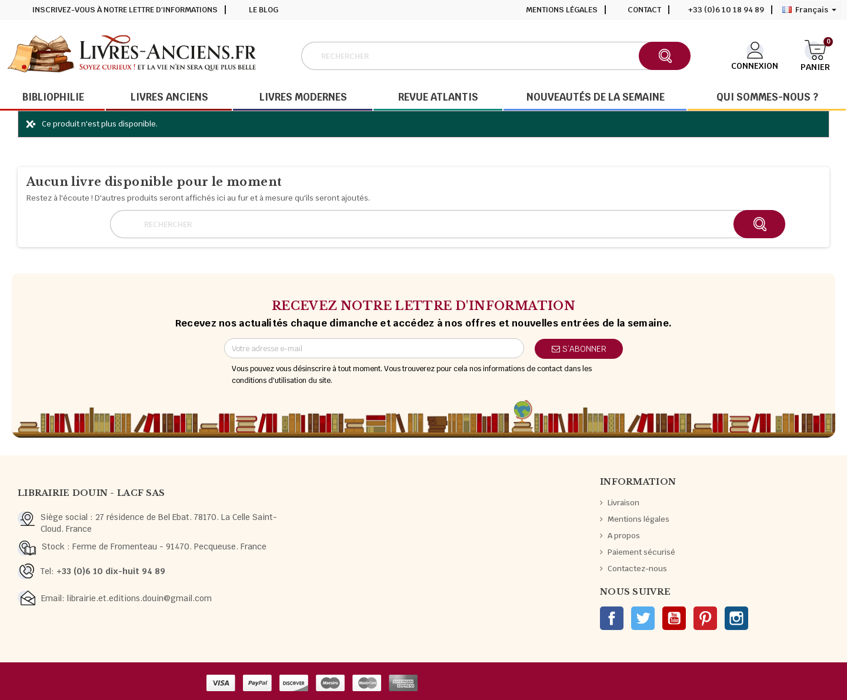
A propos (624, 536)
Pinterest (705, 618)
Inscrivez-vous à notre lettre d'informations (125, 10)
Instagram (736, 618)
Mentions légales (562, 10)
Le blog (263, 10)
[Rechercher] (496, 56)
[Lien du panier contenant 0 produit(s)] (815, 54)
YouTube (674, 618)
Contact (644, 10)
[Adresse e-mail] (374, 348)
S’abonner (579, 349)
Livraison (623, 503)
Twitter (643, 618)
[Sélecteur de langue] (809, 10)
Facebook (611, 618)
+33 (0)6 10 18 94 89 (726, 10)
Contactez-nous (637, 569)
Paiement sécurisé (641, 552)
